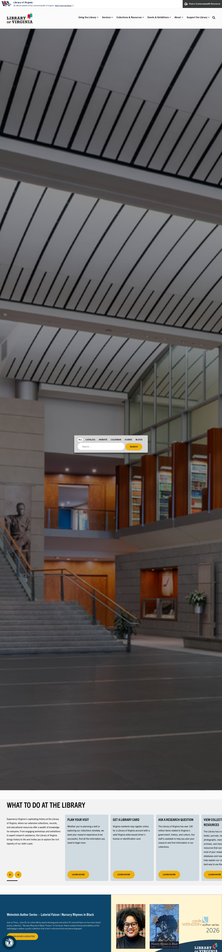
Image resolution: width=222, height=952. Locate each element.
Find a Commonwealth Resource (202, 4)
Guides (128, 440)
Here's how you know (63, 6)
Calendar (116, 440)
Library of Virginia (23, 2)
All (80, 440)
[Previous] (10, 874)
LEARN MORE (123, 875)
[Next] (18, 874)
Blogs (139, 440)
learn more (78, 875)
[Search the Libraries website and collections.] (213, 17)
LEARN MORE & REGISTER (22, 936)
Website (103, 440)
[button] (87, 19)
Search (134, 447)
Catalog (90, 440)
